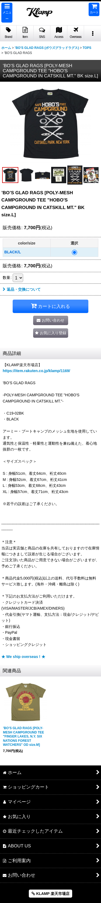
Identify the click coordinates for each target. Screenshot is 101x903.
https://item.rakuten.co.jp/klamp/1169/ (36, 371)
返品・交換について (22, 289)
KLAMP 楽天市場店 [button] (50, 893)
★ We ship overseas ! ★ (23, 656)
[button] (6, 13)
